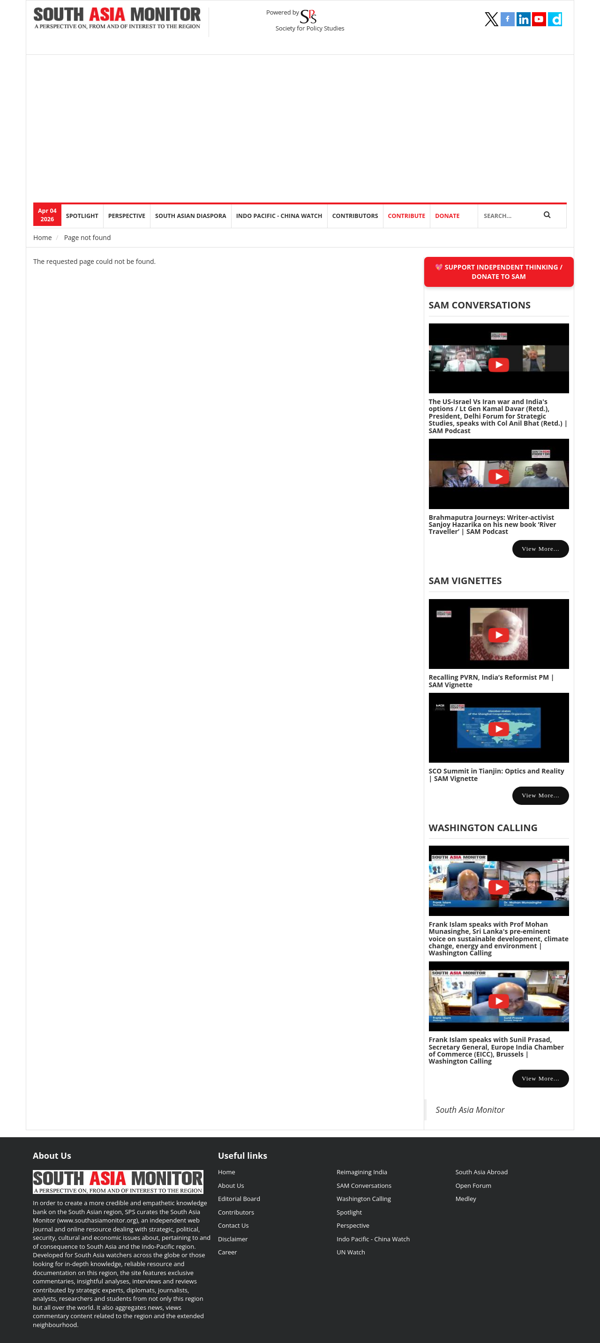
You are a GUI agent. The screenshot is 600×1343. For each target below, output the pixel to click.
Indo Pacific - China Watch (279, 216)
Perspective (353, 1225)
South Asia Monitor (470, 1109)
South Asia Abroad (482, 1172)
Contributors (355, 216)
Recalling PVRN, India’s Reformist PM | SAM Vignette (492, 681)
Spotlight (82, 216)
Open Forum (474, 1185)
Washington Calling (483, 827)
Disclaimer (233, 1239)
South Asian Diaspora (190, 216)
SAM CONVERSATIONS (480, 305)
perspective (126, 216)
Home (42, 237)
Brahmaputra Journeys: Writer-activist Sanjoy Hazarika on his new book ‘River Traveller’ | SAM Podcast (492, 524)
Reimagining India (362, 1172)
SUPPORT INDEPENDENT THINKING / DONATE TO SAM (503, 272)
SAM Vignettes (465, 580)
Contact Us (233, 1225)
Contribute (407, 216)
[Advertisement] (314, 132)
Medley (466, 1198)
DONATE (447, 216)
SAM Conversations (364, 1185)
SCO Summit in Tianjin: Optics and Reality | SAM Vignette (496, 774)
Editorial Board (239, 1198)
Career (227, 1252)
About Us (231, 1185)
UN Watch (351, 1252)
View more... (541, 548)
